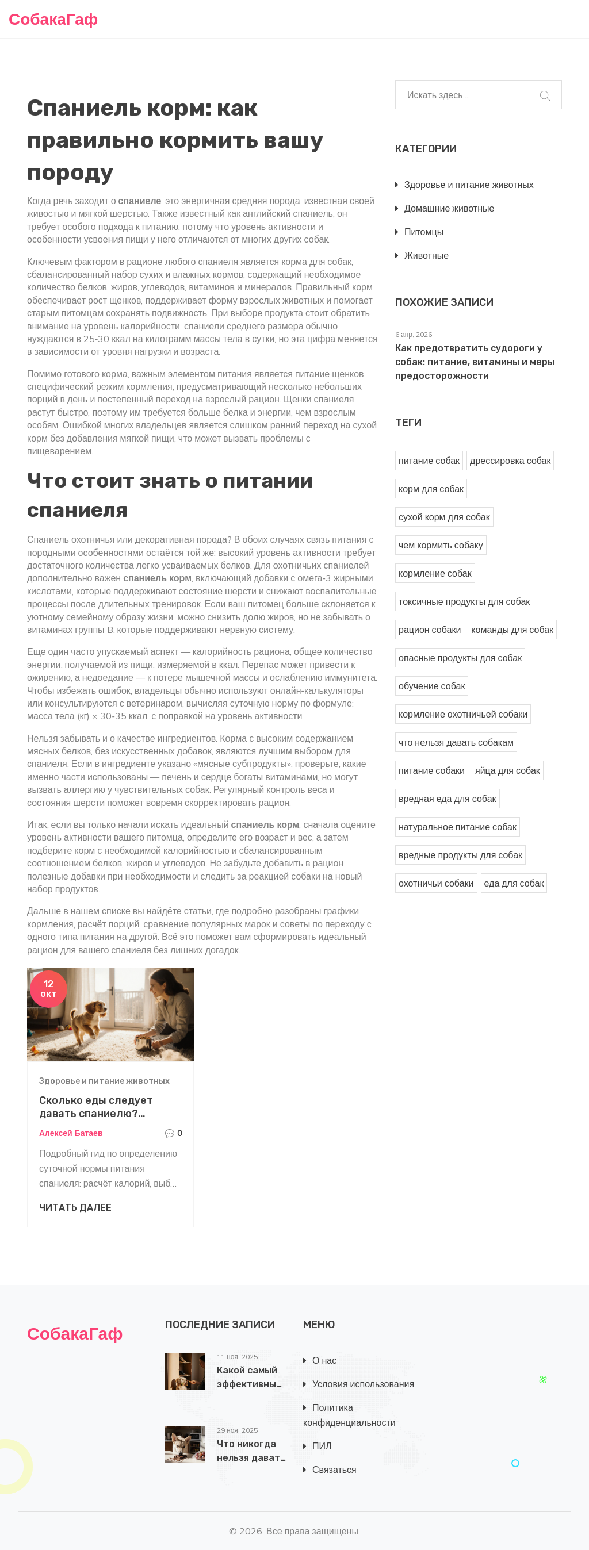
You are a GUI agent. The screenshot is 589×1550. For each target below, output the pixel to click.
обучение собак (432, 686)
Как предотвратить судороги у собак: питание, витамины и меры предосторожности (474, 362)
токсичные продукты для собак (464, 601)
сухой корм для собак (444, 517)
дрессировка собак (510, 460)
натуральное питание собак (458, 826)
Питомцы (423, 231)
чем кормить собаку (441, 545)
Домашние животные (449, 208)
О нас (324, 1360)
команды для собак (512, 629)
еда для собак (514, 883)
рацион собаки (430, 629)
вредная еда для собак (447, 798)
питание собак (429, 460)
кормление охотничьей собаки (463, 714)
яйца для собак (507, 770)
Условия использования (363, 1384)
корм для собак (431, 488)
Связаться (334, 1469)
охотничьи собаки (436, 883)
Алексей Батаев (71, 1133)
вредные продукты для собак (460, 855)
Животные (426, 255)
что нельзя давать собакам (456, 742)
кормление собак (435, 573)
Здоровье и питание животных (104, 1081)
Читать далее (75, 1207)
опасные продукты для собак (460, 657)
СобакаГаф (53, 19)
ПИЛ (322, 1446)
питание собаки (432, 770)
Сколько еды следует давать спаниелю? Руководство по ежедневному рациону (99, 1120)
